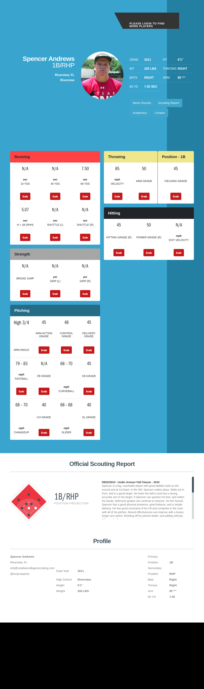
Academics (140, 114)
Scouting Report (171, 103)
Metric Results (142, 103)
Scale (25, 198)
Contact (161, 114)
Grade (144, 198)
